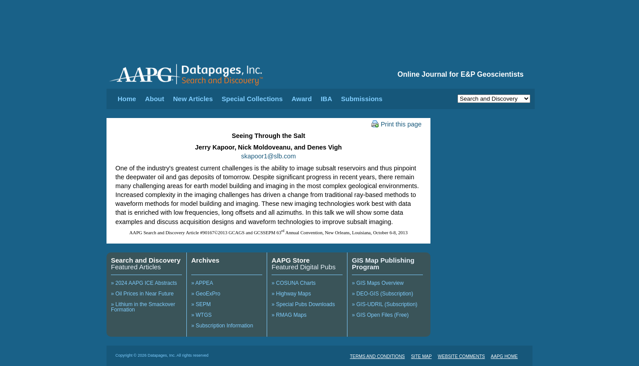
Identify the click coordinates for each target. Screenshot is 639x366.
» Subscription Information (222, 326)
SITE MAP (421, 356)
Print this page (396, 124)
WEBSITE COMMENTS (461, 356)
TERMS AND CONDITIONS (377, 356)
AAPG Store (291, 260)
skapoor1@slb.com (268, 156)
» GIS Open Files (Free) (380, 315)
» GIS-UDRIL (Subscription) (385, 304)
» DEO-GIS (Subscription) (382, 294)
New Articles (193, 98)
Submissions (361, 98)
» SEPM (201, 304)
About (154, 98)
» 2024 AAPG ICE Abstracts (144, 283)
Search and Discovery (146, 260)
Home (127, 98)
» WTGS (201, 315)
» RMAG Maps (289, 315)
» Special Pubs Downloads (303, 304)
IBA (326, 98)
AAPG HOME (504, 356)
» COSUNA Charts (294, 283)
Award (302, 98)
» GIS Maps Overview (378, 283)
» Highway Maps (291, 294)
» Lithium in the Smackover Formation (143, 307)
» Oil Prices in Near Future (142, 294)
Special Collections (252, 98)
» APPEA (202, 283)
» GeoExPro (205, 294)
